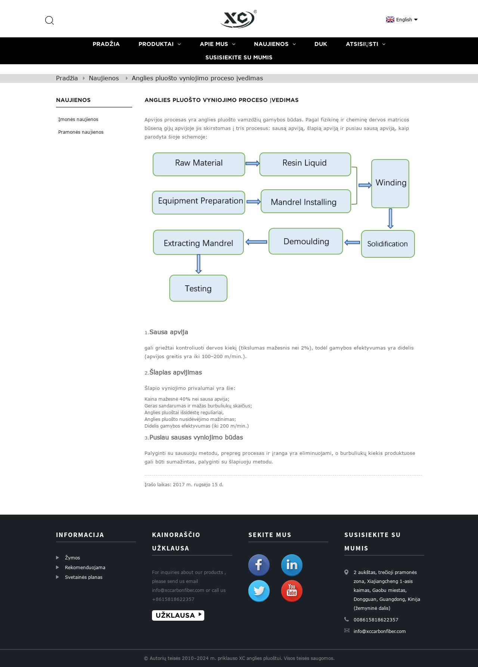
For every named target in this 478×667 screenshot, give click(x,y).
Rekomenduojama (85, 567)
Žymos (72, 557)
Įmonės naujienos (78, 119)
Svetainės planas (83, 577)
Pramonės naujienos (80, 131)
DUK (320, 44)
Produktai (160, 44)
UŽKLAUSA (175, 615)
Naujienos (275, 44)
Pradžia (106, 44)
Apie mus (217, 44)
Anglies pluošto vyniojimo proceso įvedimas (197, 78)
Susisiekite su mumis (239, 57)
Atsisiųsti (365, 44)
